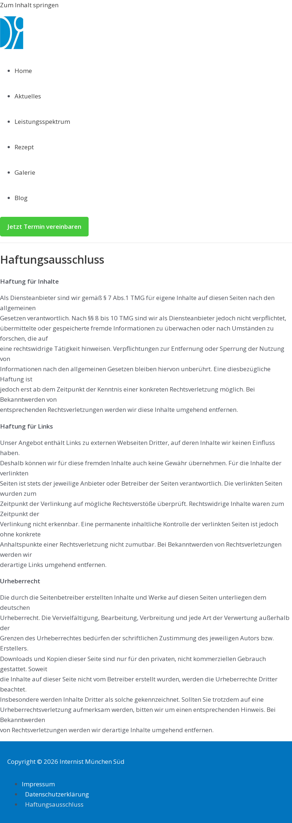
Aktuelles (28, 96)
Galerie (25, 172)
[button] (44, 226)
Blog (21, 198)
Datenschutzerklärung (57, 794)
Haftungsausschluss (54, 804)
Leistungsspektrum (42, 121)
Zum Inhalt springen (29, 5)
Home (23, 70)
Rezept (24, 147)
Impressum (38, 784)
